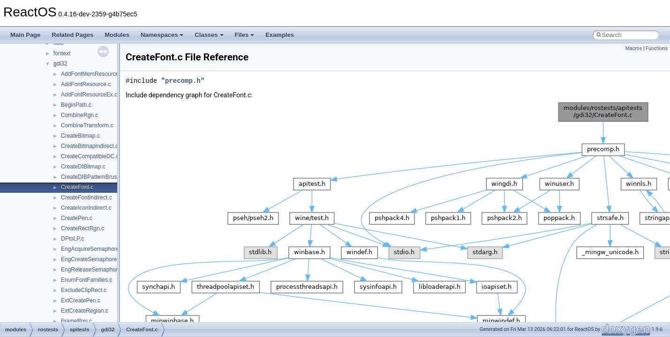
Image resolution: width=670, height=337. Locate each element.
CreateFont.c (77, 187)
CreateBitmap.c (80, 135)
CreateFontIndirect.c (86, 197)
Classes (209, 34)
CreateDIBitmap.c (83, 166)
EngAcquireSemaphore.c (92, 249)
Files (245, 34)
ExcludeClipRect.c (83, 290)
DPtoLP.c (72, 238)
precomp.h (183, 80)
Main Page (25, 34)
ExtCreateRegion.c (84, 311)
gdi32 (60, 63)
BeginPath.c (76, 105)
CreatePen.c (76, 218)
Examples (279, 34)
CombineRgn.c (79, 115)
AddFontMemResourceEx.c (95, 74)
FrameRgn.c (76, 321)
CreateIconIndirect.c (86, 208)
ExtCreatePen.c (80, 300)
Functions (657, 48)
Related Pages (72, 34)
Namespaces (162, 34)
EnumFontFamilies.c (86, 280)
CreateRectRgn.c (82, 228)
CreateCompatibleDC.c (90, 156)
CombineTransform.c (87, 125)
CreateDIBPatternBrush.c (92, 177)
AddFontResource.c (86, 84)
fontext (61, 53)
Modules (117, 34)
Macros (633, 48)
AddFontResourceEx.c (89, 94)
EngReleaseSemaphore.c (93, 269)
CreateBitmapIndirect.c (89, 146)
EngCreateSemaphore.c (91, 259)
